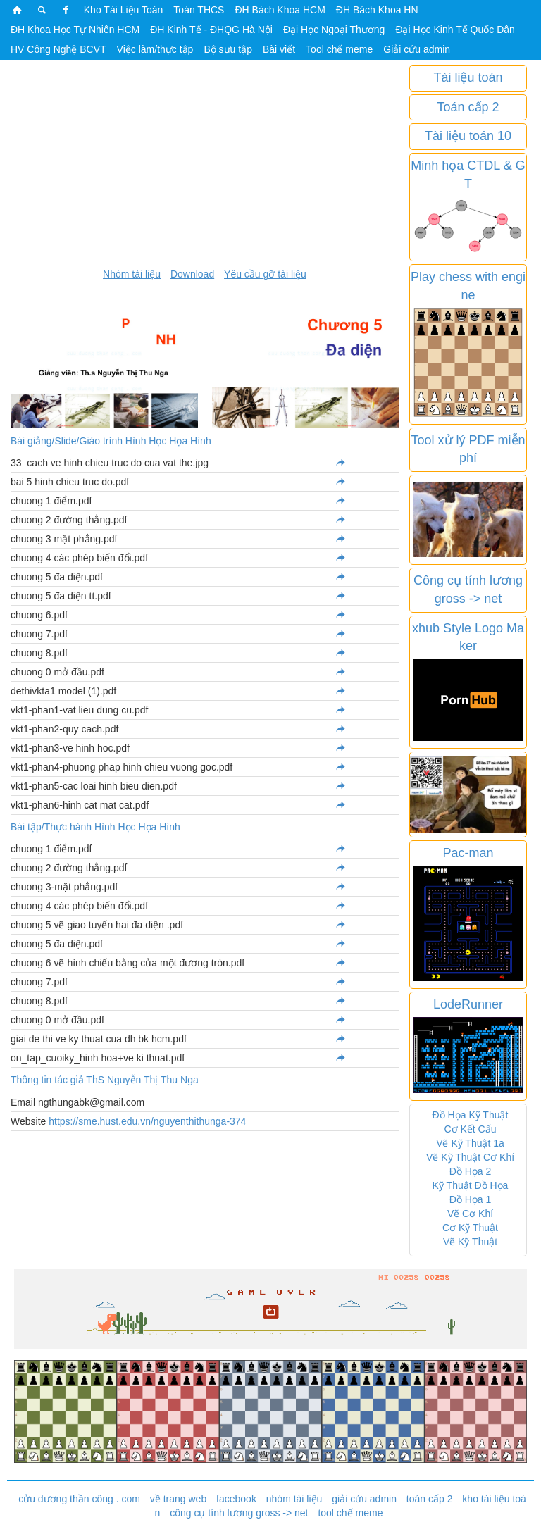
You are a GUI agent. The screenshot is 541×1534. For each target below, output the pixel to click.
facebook (236, 1498)
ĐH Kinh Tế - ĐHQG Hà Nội (211, 29)
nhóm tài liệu (294, 1498)
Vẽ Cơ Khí (470, 1213)
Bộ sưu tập (228, 49)
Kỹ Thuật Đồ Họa (471, 1185)
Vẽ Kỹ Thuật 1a (470, 1143)
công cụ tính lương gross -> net (239, 1513)
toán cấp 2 (429, 1498)
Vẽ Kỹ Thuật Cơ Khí (470, 1157)
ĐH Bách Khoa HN (377, 9)
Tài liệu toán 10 (468, 136)
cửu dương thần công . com (79, 1498)
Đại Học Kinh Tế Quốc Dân (454, 29)
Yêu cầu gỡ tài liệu (265, 274)
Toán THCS (198, 9)
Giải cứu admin (416, 49)
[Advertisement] (204, 163)
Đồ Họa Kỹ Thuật (471, 1115)
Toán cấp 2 (468, 107)
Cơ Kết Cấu (470, 1129)
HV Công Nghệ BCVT (58, 49)
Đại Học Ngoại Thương (334, 29)
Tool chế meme (339, 49)
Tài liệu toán (467, 77)
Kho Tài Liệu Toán (123, 9)
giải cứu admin (364, 1498)
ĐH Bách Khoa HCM (280, 9)
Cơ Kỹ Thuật (470, 1227)
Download (192, 274)
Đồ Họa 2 (470, 1171)
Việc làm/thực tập (155, 49)
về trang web (178, 1498)
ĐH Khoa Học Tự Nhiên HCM (75, 29)
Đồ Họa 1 (470, 1199)
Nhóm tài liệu (132, 274)
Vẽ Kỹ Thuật (470, 1241)
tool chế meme (350, 1513)
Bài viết (279, 49)
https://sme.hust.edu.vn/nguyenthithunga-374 (147, 1121)
